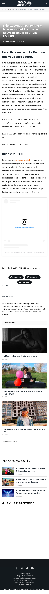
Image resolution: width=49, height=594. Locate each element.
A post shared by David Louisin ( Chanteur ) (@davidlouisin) (24, 252)
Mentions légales (24, 574)
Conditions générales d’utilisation (24, 578)
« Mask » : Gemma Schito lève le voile (20, 356)
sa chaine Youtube (23, 160)
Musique (10, 9)
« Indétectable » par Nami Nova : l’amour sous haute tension (31, 491)
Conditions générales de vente (24, 580)
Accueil (4, 9)
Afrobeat (5, 285)
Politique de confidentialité (24, 576)
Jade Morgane (10, 41)
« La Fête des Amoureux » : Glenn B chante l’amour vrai (31, 469)
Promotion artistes (24, 585)
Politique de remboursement (24, 582)
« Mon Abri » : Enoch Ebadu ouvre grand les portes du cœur (31, 480)
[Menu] (3, 3)
